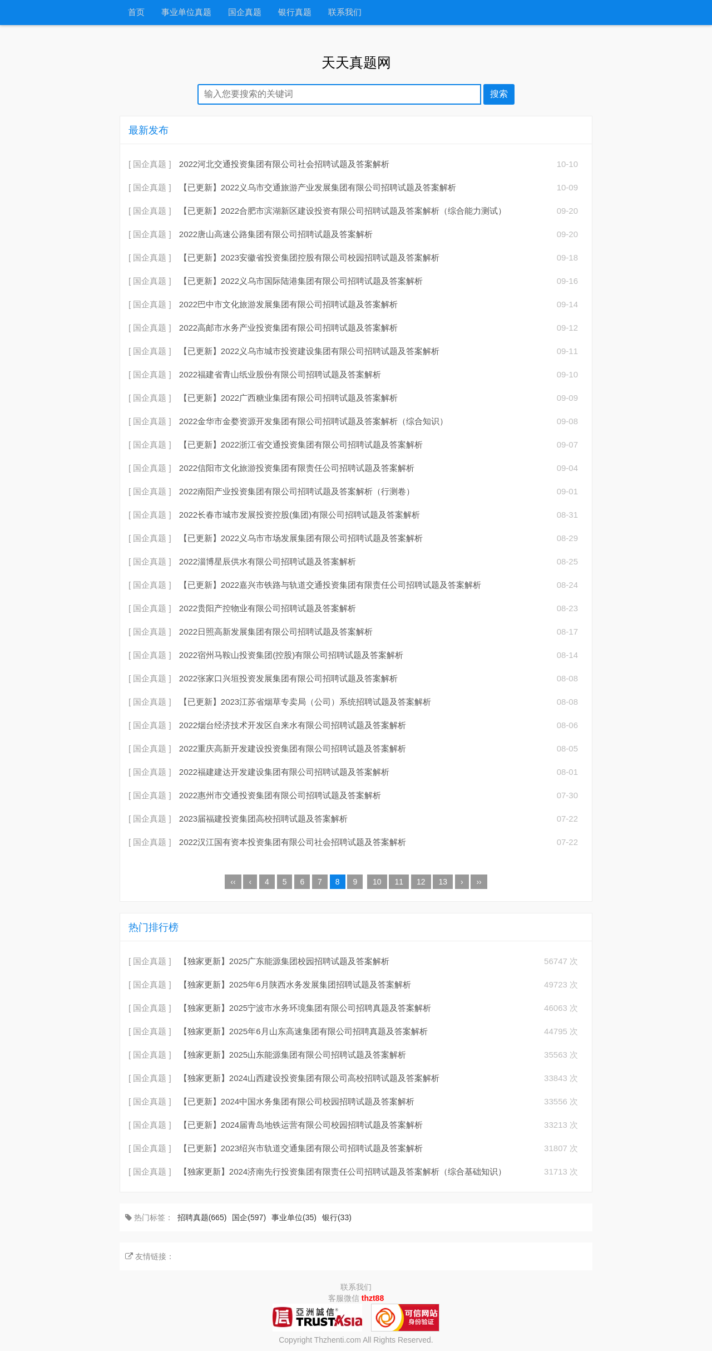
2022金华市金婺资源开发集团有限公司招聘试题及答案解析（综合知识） (313, 421)
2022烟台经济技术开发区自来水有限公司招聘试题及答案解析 (292, 725)
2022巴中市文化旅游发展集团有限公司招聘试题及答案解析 (288, 304)
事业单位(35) (294, 1217)
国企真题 (244, 12)
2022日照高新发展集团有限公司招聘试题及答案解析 (276, 631)
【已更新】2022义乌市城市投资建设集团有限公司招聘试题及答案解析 (309, 351)
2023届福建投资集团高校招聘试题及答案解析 (263, 818)
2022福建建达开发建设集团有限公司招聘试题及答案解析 (284, 772)
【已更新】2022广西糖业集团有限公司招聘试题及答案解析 (288, 397)
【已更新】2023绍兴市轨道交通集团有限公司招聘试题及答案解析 (301, 1148)
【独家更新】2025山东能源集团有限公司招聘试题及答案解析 (292, 1054)
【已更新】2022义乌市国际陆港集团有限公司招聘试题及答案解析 (301, 281)
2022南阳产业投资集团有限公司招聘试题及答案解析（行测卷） (296, 491)
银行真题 (295, 12)
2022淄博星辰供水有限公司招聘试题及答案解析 (267, 561)
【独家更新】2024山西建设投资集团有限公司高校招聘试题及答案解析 (309, 1078)
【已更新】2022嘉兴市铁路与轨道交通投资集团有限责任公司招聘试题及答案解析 (330, 584)
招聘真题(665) (202, 1217)
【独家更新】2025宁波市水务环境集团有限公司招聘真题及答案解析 (305, 1008)
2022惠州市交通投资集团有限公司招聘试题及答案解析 (280, 795)
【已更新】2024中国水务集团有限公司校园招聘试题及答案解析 (296, 1101)
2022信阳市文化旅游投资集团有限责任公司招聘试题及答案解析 (296, 468)
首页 (136, 12)
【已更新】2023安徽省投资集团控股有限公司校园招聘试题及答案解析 (309, 257)
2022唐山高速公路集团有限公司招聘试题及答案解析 (276, 234)
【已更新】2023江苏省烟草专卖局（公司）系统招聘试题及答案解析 (305, 701)
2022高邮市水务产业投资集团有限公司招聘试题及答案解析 (288, 327)
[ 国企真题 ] (149, 164)
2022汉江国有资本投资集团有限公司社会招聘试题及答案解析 (292, 842)
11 (398, 881)
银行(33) (337, 1217)
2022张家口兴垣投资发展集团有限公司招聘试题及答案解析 (288, 678)
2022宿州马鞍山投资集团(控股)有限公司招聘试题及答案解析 (291, 655)
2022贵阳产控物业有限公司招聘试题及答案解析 (267, 608)
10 (377, 881)
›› (478, 881)
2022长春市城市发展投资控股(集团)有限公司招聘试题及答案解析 (299, 514)
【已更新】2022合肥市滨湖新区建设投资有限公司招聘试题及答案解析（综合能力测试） (342, 210)
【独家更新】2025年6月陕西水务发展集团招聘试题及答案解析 (295, 984)
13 (442, 881)
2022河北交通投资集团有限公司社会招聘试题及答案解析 (284, 164)
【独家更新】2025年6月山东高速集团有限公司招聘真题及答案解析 (303, 1031)
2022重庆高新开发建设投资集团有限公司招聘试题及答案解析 (292, 748)
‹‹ (232, 881)
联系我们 (345, 12)
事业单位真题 (186, 12)
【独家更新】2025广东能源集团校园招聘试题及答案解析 (284, 961)
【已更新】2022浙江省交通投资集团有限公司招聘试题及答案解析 (301, 444)
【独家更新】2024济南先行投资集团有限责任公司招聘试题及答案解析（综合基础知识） (342, 1171)
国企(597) (249, 1217)
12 (421, 881)
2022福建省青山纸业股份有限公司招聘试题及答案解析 (280, 374)
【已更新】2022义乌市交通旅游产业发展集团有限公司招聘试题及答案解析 (317, 187)
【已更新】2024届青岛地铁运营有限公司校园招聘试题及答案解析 (301, 1124)
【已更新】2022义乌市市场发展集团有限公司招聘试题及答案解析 (301, 538)
